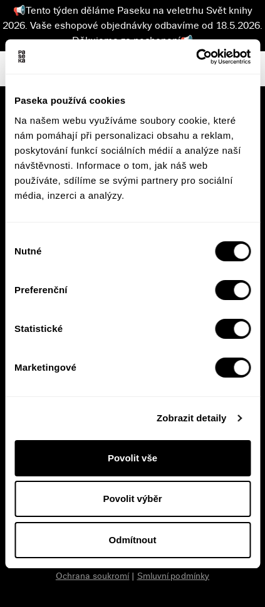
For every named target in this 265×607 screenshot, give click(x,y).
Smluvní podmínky (173, 576)
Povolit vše (132, 458)
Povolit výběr (132, 498)
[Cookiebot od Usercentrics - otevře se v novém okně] (196, 57)
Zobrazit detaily (192, 418)
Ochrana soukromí (93, 576)
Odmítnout (133, 539)
